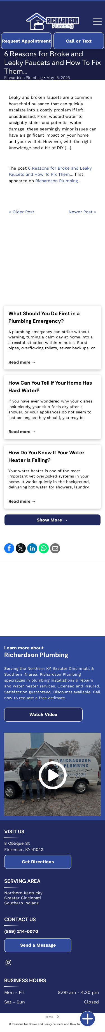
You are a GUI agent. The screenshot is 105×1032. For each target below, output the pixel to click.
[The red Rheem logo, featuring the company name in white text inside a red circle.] (76, 575)
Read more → (22, 362)
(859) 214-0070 (21, 931)
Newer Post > (82, 211)
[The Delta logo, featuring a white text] (29, 599)
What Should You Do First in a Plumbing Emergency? (44, 317)
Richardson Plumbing (56, 180)
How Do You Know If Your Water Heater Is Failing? (46, 456)
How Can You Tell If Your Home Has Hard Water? (50, 387)
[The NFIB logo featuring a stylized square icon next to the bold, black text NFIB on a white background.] (29, 622)
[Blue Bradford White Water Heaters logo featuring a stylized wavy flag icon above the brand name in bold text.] (29, 575)
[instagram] (8, 963)
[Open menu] (97, 21)
